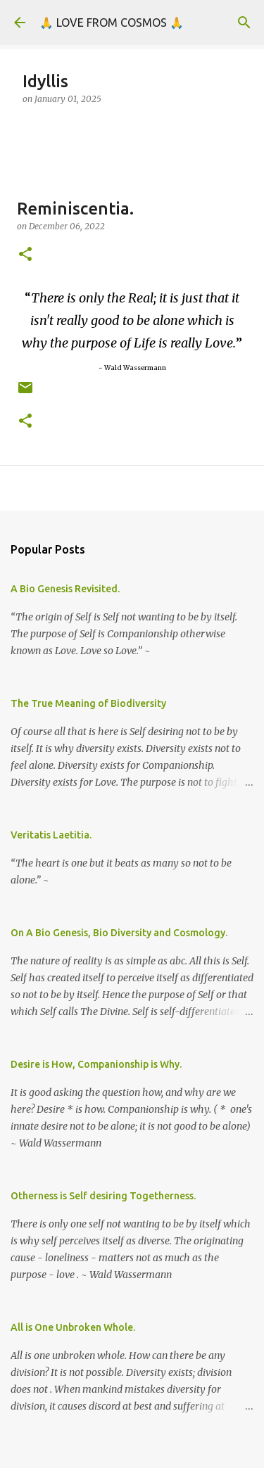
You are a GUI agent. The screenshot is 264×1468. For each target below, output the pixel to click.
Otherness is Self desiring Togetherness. (103, 1195)
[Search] (244, 22)
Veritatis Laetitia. (51, 835)
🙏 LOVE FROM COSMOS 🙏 (111, 22)
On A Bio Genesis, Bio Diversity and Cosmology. (119, 932)
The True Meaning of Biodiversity (88, 703)
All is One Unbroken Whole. (73, 1327)
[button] (25, 254)
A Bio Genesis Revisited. (65, 588)
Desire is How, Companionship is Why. (96, 1064)
